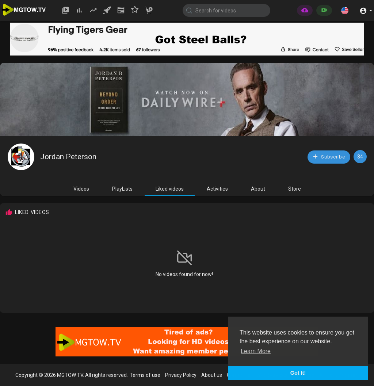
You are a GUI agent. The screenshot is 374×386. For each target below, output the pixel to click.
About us (211, 375)
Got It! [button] (298, 373)
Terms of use (145, 375)
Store (294, 189)
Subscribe (328, 156)
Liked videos (170, 189)
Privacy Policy (180, 375)
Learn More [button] (256, 351)
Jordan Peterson (68, 156)
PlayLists (122, 189)
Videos (81, 189)
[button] (345, 10)
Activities (217, 189)
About (258, 189)
